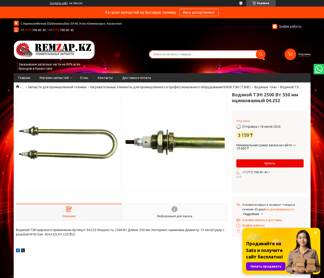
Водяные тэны (265, 87)
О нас (84, 77)
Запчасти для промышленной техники (57, 87)
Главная (24, 77)
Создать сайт (59, 3)
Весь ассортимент (199, 12)
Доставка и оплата (136, 77)
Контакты (105, 77)
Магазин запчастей (54, 77)
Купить (270, 163)
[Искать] (261, 54)
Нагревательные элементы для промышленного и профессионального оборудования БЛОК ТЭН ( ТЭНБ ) (170, 87)
